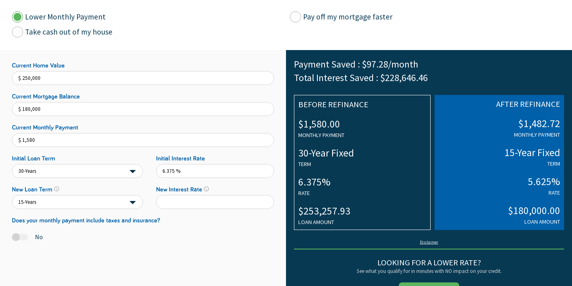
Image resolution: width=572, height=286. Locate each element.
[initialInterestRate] (215, 171)
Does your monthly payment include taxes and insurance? (86, 220)
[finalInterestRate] (215, 202)
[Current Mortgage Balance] (143, 109)
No (39, 237)
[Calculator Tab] (17, 17)
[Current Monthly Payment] (143, 140)
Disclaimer (429, 242)
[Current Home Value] (143, 78)
